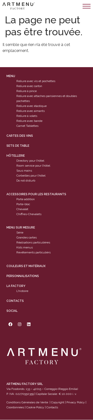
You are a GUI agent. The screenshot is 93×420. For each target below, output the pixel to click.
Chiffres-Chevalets (28, 214)
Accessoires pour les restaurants (36, 194)
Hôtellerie (15, 156)
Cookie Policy (35, 407)
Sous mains (24, 171)
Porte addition (25, 199)
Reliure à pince (26, 91)
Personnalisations (22, 276)
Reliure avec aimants (30, 111)
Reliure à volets (26, 116)
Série (19, 232)
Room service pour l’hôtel (33, 166)
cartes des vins (19, 136)
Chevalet (22, 209)
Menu (10, 76)
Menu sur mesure (20, 228)
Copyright (57, 402)
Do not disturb (25, 181)
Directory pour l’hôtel (30, 161)
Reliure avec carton (29, 86)
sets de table (17, 146)
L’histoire (22, 291)
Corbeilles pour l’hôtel (30, 176)
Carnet (20, 126)
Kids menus (24, 247)
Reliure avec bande (29, 121)
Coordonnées (15, 407)
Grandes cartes (26, 237)
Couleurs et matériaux (26, 266)
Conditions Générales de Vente (27, 402)
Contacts (15, 301)
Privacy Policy (75, 402)
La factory (15, 286)
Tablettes (32, 126)
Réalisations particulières (33, 242)
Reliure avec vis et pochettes (35, 81)
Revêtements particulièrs (33, 252)
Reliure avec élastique (31, 106)
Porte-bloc (23, 204)
